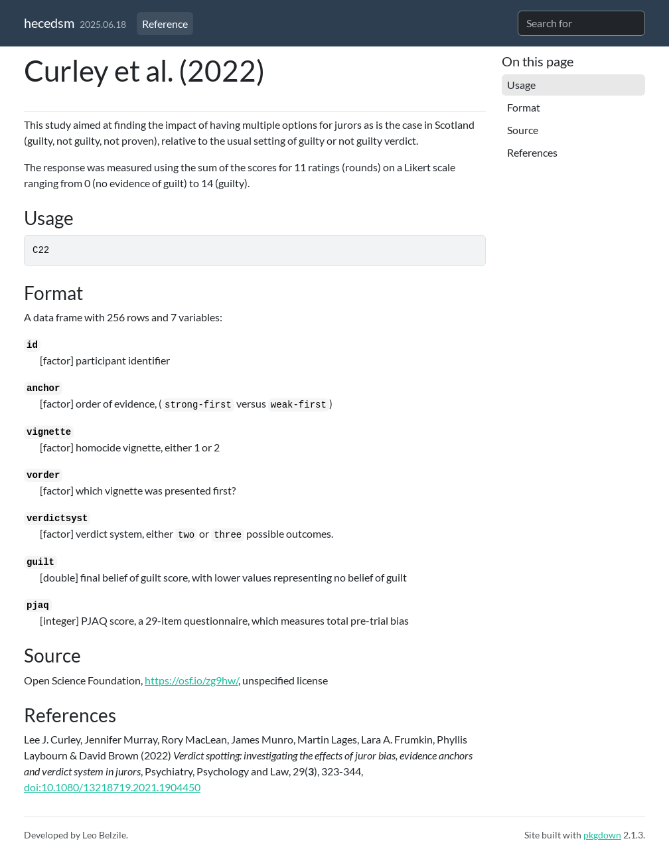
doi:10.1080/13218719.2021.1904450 (112, 787)
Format (523, 107)
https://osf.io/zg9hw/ (191, 680)
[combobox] (581, 23)
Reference (165, 23)
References (532, 152)
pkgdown (602, 834)
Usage (521, 84)
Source (522, 129)
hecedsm (49, 23)
